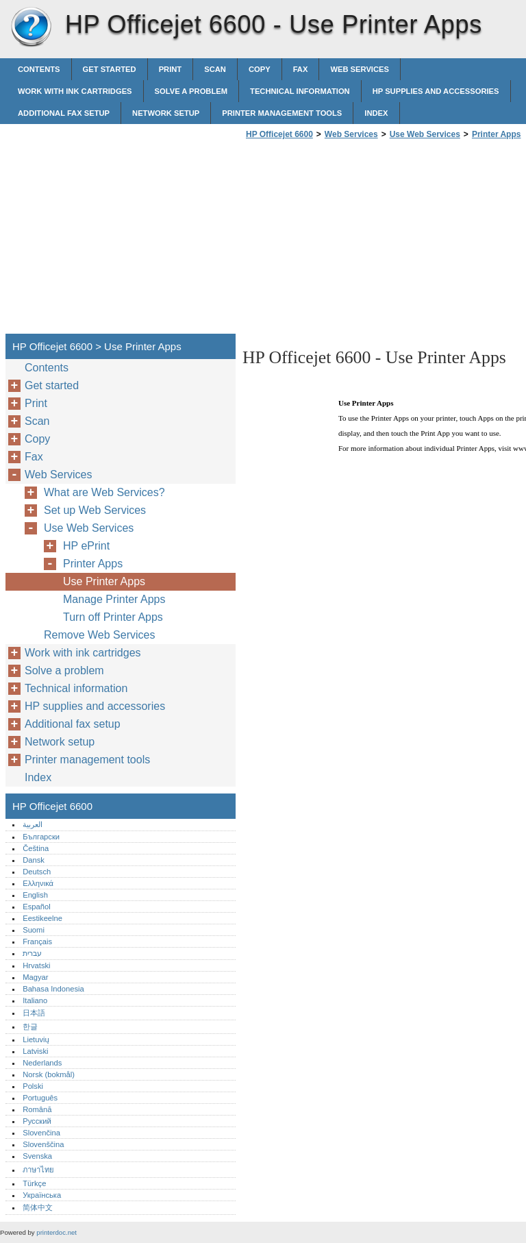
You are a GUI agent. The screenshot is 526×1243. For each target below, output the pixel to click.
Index (376, 113)
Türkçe (34, 1183)
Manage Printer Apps (114, 599)
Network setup (165, 113)
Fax (300, 69)
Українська (42, 1195)
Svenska (37, 1156)
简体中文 (38, 1207)
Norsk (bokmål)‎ (49, 1074)
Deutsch (37, 871)
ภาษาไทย (38, 1170)
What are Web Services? (104, 492)
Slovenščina (43, 1144)
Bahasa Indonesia (53, 989)
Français (37, 941)
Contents (39, 69)
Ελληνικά (38, 883)
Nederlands (42, 1063)
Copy (260, 69)
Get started (109, 69)
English (35, 895)
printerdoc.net (56, 1232)
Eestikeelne (42, 918)
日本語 (34, 1013)
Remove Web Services (99, 635)
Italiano (35, 1000)
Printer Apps (496, 134)
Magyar (35, 977)
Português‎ (40, 1098)
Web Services (359, 69)
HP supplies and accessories (436, 91)
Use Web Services (425, 134)
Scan (215, 69)
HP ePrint (86, 546)
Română (37, 1109)
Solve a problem (191, 91)
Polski (33, 1086)
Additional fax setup (64, 113)
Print (170, 69)
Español (36, 906)
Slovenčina (41, 1133)
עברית (32, 953)
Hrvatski (36, 965)
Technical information (300, 91)
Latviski (35, 1051)
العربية (32, 824)
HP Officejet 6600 (30, 27)
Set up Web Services (95, 510)
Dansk (34, 860)
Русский (37, 1121)
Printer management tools (282, 113)
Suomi (34, 930)
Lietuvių (36, 1039)
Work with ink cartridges (75, 91)
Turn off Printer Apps (113, 617)
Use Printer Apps (104, 581)
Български (41, 837)
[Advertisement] (357, 240)
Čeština (36, 848)
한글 (30, 1026)
